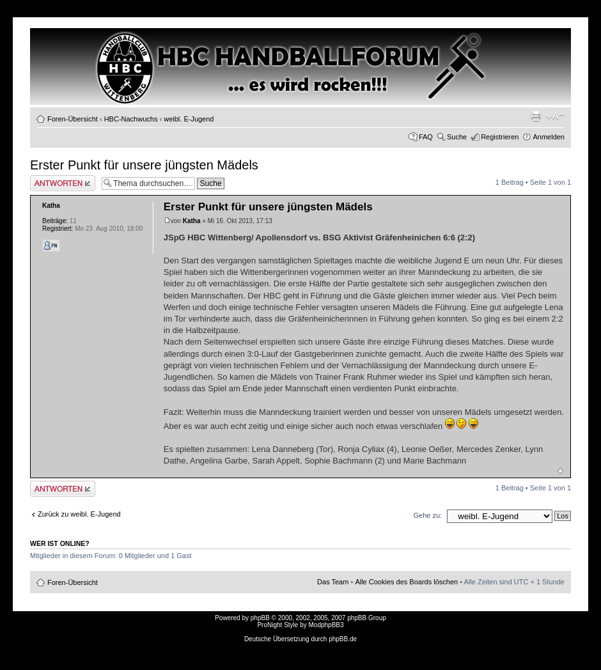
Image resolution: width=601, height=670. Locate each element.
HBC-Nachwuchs (131, 119)
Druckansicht (536, 116)
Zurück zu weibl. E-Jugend (79, 514)
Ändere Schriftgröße (555, 116)
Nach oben (560, 470)
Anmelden (549, 137)
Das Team (332, 582)
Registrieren (500, 137)
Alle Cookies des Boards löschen (406, 582)
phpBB (260, 617)
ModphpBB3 (326, 624)
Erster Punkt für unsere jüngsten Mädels (144, 165)
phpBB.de (343, 639)
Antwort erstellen (62, 183)
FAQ (426, 137)
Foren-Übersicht (72, 119)
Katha (192, 220)
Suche (457, 137)
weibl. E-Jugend (189, 119)
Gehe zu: (427, 515)
